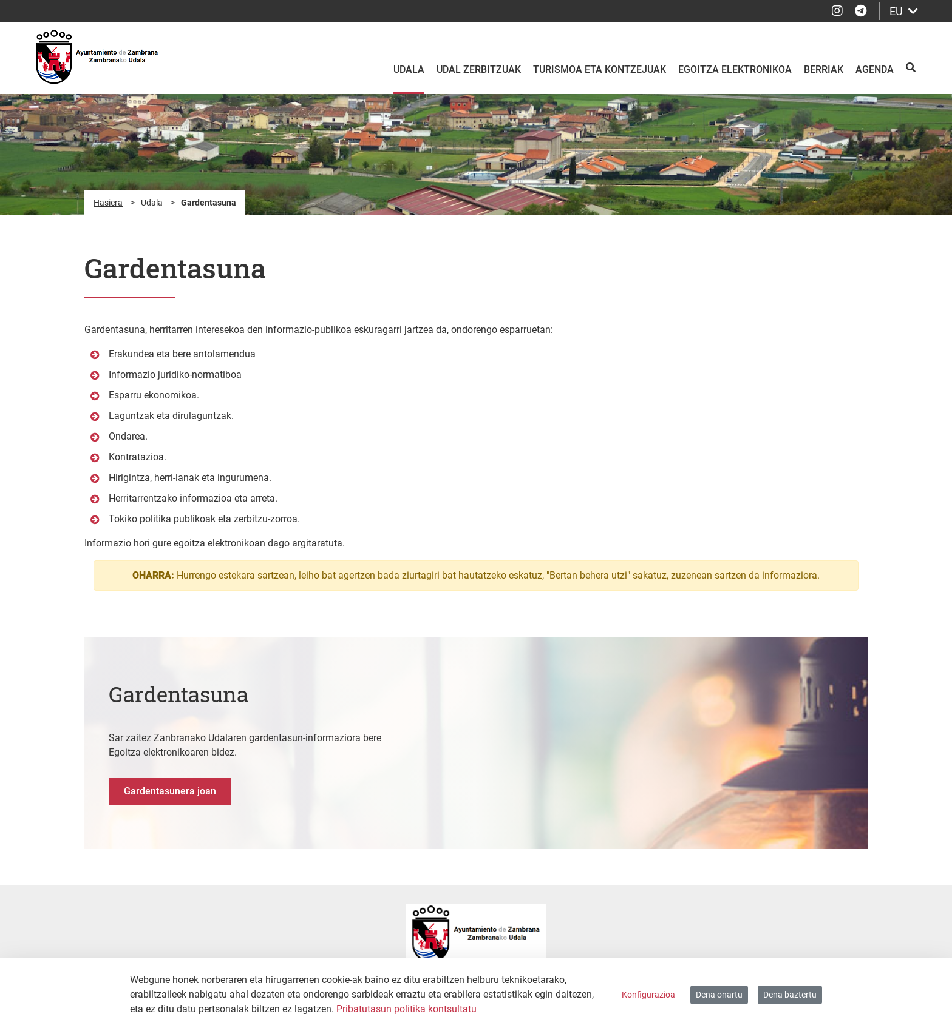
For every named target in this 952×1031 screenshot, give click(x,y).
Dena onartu (719, 994)
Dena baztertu (790, 994)
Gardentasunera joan (170, 791)
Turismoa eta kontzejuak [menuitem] (599, 69)
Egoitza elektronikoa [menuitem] (735, 69)
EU (903, 11)
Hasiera (108, 202)
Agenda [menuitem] (874, 69)
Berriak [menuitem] (823, 69)
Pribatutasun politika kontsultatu (406, 1009)
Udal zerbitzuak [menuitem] (479, 69)
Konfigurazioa (648, 994)
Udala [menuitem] (408, 69)
